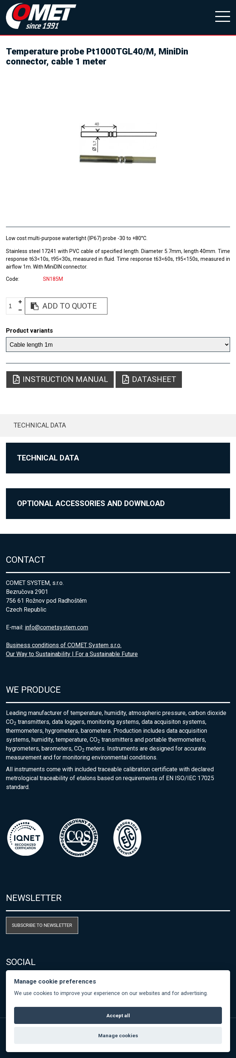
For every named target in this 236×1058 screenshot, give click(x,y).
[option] (118, 143)
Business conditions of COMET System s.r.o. (64, 645)
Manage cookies (118, 1035)
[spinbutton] (13, 306)
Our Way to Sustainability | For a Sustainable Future (72, 654)
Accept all (118, 1015)
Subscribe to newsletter (42, 925)
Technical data (39, 425)
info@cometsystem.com (56, 627)
